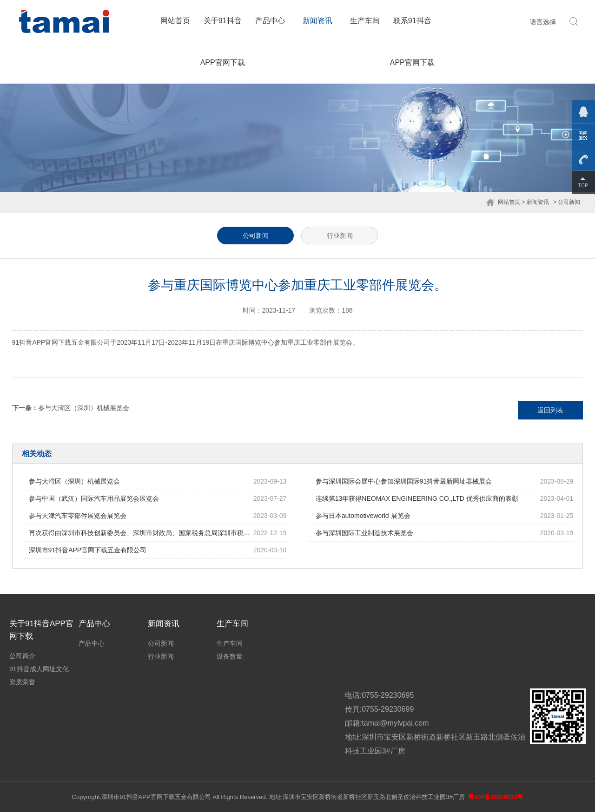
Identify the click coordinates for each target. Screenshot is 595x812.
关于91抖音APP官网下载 (222, 41)
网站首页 (175, 21)
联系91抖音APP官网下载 (412, 41)
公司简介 (22, 656)
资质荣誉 (22, 682)
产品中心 (270, 21)
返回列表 (550, 410)
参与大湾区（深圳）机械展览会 (83, 408)
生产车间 (365, 21)
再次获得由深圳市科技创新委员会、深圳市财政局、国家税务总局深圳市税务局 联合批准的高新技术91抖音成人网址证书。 (206, 533)
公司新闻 (256, 235)
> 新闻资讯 (535, 202)
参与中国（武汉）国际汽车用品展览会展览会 (94, 498)
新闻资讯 (317, 21)
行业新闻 (340, 235)
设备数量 (230, 656)
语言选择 (543, 22)
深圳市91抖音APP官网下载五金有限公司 (88, 550)
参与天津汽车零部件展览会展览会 (77, 515)
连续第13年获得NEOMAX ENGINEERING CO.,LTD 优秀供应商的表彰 (417, 498)
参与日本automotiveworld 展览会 (363, 515)
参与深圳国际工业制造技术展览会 (364, 533)
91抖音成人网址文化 (39, 669)
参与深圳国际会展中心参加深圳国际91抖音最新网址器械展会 (404, 481)
